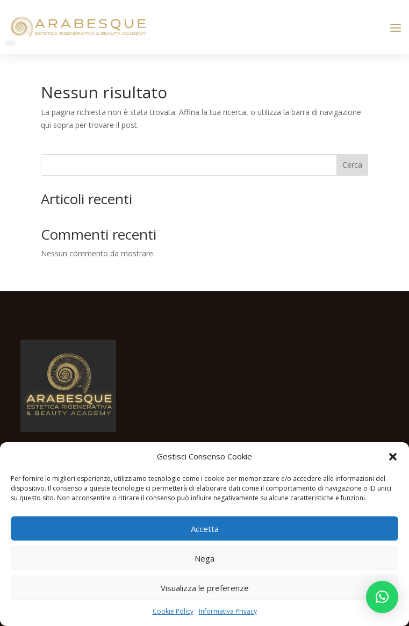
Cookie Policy (173, 611)
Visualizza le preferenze (205, 587)
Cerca (352, 165)
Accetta (205, 528)
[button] (393, 456)
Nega (204, 558)
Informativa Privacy (228, 611)
